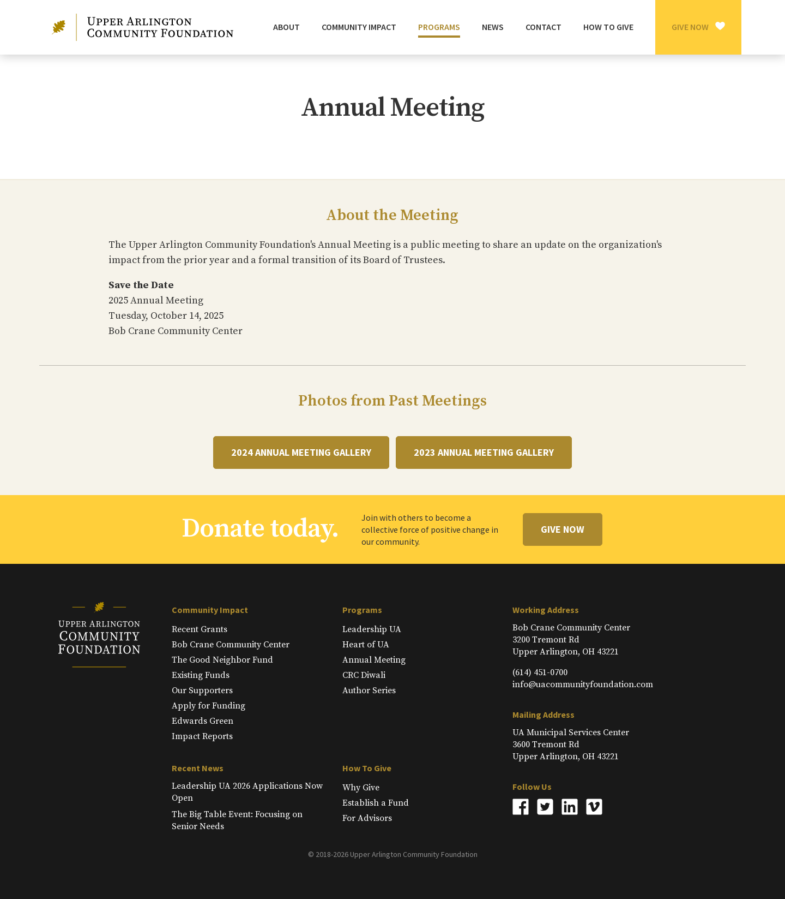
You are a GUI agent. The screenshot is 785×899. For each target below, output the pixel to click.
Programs (362, 609)
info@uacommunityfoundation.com (582, 684)
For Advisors (367, 818)
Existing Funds (201, 675)
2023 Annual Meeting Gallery (484, 452)
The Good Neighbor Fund (222, 659)
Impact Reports (202, 736)
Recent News (198, 768)
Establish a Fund (375, 802)
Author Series (369, 690)
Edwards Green (202, 721)
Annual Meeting (374, 659)
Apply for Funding (208, 705)
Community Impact (210, 609)
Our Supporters (202, 690)
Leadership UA (371, 629)
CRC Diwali (363, 675)
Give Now (690, 26)
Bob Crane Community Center (230, 644)
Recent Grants (199, 629)
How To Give (366, 768)
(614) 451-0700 (539, 672)
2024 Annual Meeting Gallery (301, 452)
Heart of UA (365, 644)
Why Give (360, 787)
